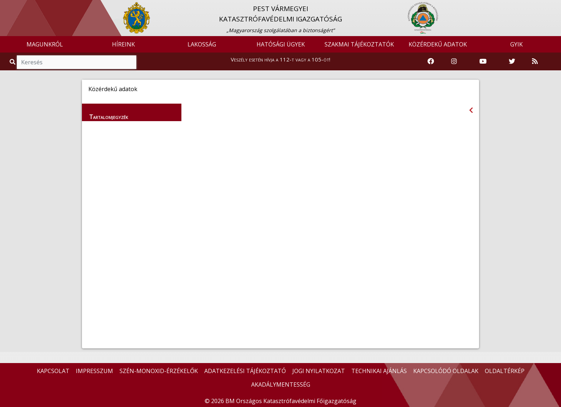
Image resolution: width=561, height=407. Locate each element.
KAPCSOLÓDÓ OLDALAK (445, 371)
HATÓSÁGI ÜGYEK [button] (281, 44)
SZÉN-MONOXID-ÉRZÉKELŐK (158, 371)
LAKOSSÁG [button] (201, 44)
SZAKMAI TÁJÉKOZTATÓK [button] (359, 44)
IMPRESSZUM (94, 371)
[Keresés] (76, 62)
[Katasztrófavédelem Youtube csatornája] (483, 61)
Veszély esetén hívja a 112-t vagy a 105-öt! (280, 59)
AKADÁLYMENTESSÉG (280, 384)
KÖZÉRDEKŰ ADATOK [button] (438, 44)
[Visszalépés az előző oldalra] (471, 110)
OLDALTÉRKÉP (505, 371)
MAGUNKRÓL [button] (44, 44)
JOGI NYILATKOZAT (318, 371)
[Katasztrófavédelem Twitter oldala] (512, 61)
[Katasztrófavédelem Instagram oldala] (454, 61)
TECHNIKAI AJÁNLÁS (379, 371)
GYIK (516, 44)
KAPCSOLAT (53, 371)
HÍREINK (123, 44)
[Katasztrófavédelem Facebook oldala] (431, 61)
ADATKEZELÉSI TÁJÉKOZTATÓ (245, 371)
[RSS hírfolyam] (534, 61)
